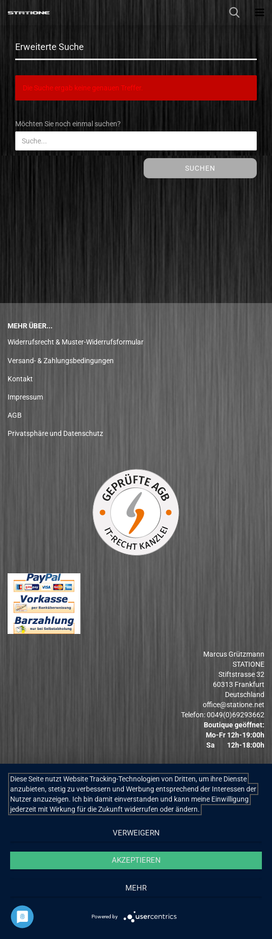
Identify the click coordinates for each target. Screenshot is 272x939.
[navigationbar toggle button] (259, 12)
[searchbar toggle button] (234, 12)
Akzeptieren (136, 860)
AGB (15, 415)
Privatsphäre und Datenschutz (55, 433)
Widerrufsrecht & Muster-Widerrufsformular (76, 342)
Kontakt (20, 379)
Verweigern (136, 832)
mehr (136, 888)
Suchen (200, 168)
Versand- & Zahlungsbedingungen (61, 361)
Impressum (25, 397)
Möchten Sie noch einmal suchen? (68, 124)
